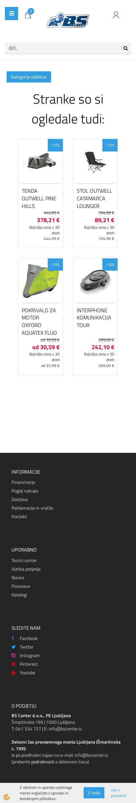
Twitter (23, 646)
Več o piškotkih (118, 792)
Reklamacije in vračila (32, 507)
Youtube (23, 672)
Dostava (20, 499)
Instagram (26, 655)
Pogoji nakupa (25, 490)
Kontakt (19, 516)
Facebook (25, 638)
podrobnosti (42, 761)
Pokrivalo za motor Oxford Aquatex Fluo (39, 321)
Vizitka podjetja (26, 568)
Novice (18, 577)
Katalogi (19, 594)
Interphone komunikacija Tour (94, 317)
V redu (94, 792)
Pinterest (25, 663)
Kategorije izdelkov (29, 76)
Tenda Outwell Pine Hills (39, 198)
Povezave (21, 586)
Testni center (24, 560)
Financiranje (23, 482)
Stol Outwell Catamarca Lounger (94, 198)
